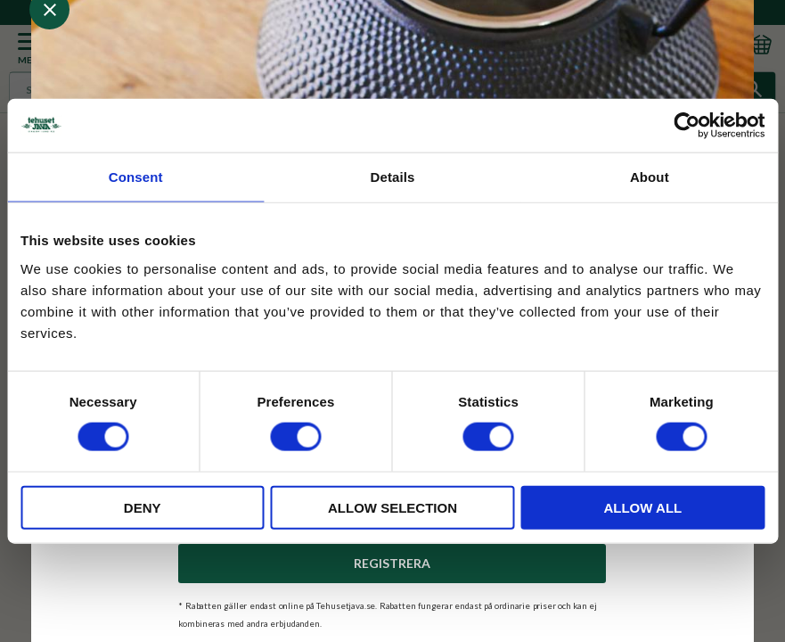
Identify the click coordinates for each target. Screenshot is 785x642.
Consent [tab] (136, 177)
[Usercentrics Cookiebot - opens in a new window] (687, 125)
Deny (142, 506)
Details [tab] (393, 177)
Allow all (642, 506)
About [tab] (649, 177)
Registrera (392, 563)
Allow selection (392, 506)
